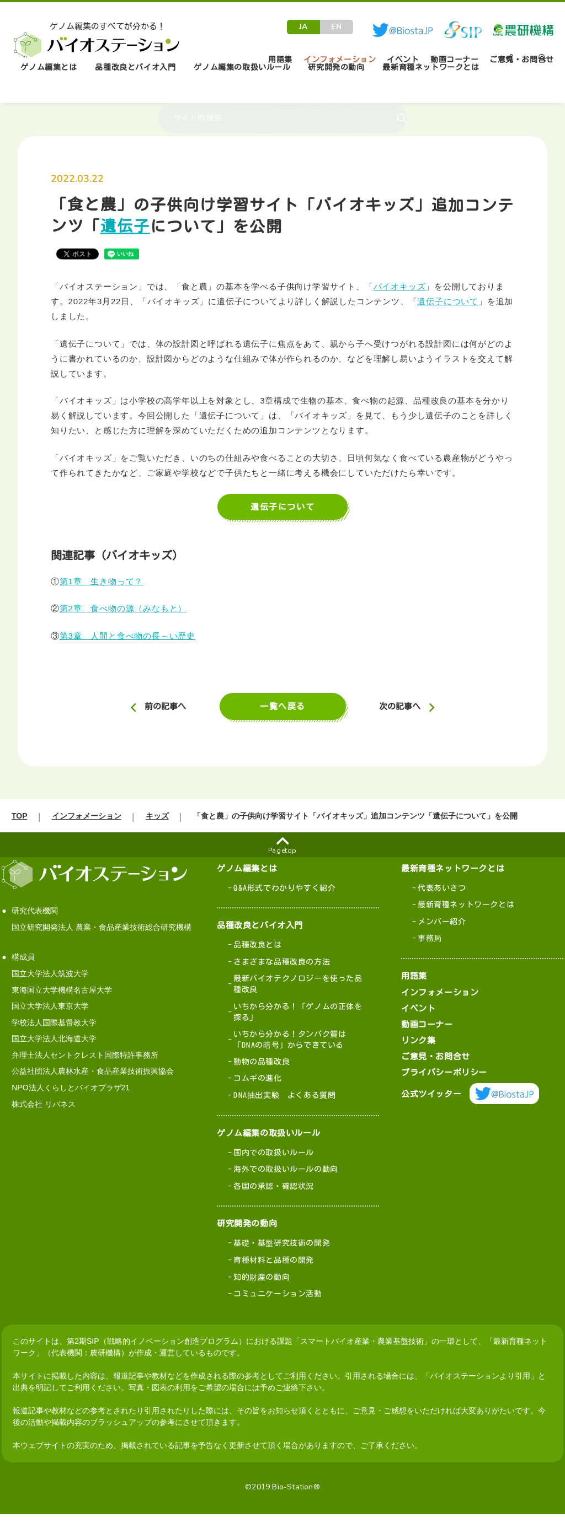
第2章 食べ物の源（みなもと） (123, 608)
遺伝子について (447, 301)
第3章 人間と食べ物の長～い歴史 (127, 635)
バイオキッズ (400, 286)
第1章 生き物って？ (101, 581)
